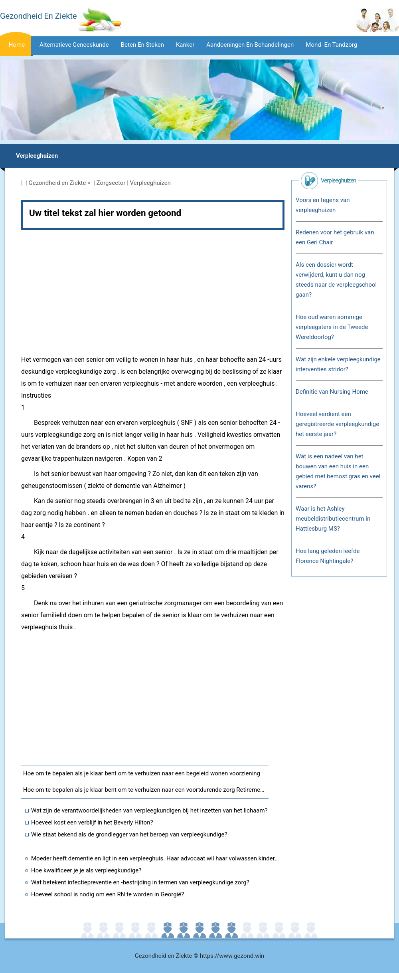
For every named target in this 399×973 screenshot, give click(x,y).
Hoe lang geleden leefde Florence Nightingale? (328, 556)
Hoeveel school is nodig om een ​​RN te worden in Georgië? (107, 894)
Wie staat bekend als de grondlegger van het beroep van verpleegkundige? (129, 834)
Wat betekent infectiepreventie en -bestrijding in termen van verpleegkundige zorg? (140, 882)
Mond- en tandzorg (331, 44)
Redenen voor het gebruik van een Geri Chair (335, 237)
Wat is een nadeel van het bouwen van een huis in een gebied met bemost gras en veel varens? (338, 471)
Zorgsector (111, 182)
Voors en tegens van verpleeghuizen (323, 205)
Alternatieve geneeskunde (74, 44)
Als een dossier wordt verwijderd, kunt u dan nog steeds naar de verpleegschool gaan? (336, 279)
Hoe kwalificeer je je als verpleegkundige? (86, 870)
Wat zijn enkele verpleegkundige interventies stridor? (338, 364)
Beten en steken (142, 44)
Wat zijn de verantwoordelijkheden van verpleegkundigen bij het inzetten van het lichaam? (149, 810)
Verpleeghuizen (37, 155)
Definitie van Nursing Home (332, 391)
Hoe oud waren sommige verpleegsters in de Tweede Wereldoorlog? (332, 327)
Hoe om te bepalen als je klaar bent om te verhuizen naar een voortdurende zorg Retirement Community (146, 789)
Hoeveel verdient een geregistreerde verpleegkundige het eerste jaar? (337, 424)
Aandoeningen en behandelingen (250, 44)
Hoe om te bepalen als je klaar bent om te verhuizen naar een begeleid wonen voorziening (141, 773)
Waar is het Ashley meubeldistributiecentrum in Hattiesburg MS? (333, 518)
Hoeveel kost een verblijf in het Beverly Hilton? (92, 822)
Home (17, 44)
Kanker (185, 44)
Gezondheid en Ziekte (57, 182)
